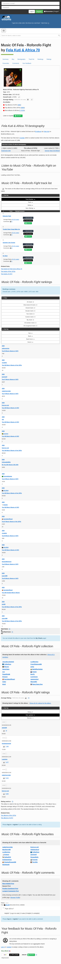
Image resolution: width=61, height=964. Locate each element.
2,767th (22, 110)
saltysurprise (5, 348)
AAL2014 (5, 490)
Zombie (22, 138)
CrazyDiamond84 (36, 664)
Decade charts (30, 311)
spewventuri (34, 679)
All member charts (30, 323)
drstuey (6, 854)
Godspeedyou (7, 859)
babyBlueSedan (37, 669)
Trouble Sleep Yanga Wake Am (11, 229)
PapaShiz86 (6, 674)
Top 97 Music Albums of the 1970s (11, 521)
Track (30, 202)
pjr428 (3, 604)
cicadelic (4, 362)
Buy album (4, 951)
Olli (3, 419)
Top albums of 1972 (7, 818)
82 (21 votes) (15, 232)
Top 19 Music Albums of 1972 (10, 479)
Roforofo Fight (7, 216)
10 (6, 730)
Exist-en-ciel (5, 405)
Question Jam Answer (9, 242)
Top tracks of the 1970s (8, 271)
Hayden (5, 505)
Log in (3, 947)
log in (9, 824)
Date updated (30, 715)
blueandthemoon (6, 561)
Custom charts (30, 317)
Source (30, 342)
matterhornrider (6, 391)
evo (3, 672)
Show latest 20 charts (30, 305)
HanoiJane (5, 669)
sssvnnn (5, 433)
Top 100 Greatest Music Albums (11, 592)
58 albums (38, 131)
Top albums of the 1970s (8, 815)
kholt (4, 684)
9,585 (7, 794)
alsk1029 (4, 727)
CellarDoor (7, 664)
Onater (34, 672)
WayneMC (33, 682)
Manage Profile (15, 897)
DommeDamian (7, 476)
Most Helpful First (8, 883)
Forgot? (56, 11)
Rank (30, 336)
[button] (3, 30)
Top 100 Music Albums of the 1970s (12, 365)
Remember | (49, 11)
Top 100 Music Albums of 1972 (10, 408)
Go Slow (5, 256)
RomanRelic (34, 857)
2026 (3, 346)
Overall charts (30, 308)
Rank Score (30, 339)
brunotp (35, 859)
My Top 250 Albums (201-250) (10, 464)
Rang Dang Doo (37, 684)
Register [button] (39, 11)
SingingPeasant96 (10, 862)
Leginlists (4, 759)
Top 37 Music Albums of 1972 (10, 379)
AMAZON (23, 954)
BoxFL (32, 674)
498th (22, 107)
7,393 (7, 746)
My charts (30, 320)
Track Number (30, 199)
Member (30, 718)
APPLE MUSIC (28, 220)
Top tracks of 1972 (6, 274)
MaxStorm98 (6, 849)
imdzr (4, 682)
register (15, 824)
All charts (30, 302)
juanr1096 (4, 576)
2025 (3, 559)
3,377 (7, 762)
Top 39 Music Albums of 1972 (10, 564)
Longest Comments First (10, 891)
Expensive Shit (6, 150)
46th (19, 105)
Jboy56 (7, 905)
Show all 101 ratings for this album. (40, 703)
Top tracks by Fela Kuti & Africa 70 (11, 269)
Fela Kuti (46, 131)
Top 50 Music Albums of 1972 (10, 351)
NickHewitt (5, 864)
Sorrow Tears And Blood (52, 150)
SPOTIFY (18, 115)
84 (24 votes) (15, 219)
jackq (32, 667)
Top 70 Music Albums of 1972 (10, 393)
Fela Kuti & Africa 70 (23, 50)
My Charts (39, 638)
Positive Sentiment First (10, 888)
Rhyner (6, 667)
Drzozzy (5, 677)
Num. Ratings (30, 208)
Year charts (30, 314)
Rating (30, 205)
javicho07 (4, 377)
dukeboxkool (34, 849)
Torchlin (35, 862)
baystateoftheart (7, 519)
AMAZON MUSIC (28, 217)
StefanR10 (7, 857)
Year (30, 333)
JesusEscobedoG (8, 662)
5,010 (7, 778)
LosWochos (34, 662)
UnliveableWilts (6, 462)
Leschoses (34, 677)
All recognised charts (30, 326)
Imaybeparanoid (6, 743)
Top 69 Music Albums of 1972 (10, 536)
